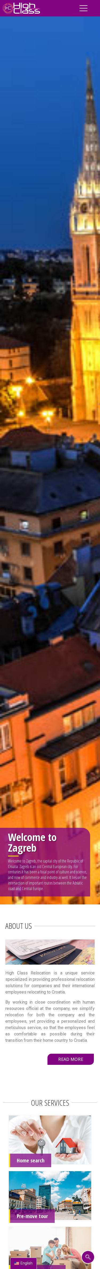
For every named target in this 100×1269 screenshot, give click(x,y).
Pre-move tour (32, 1216)
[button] (70, 1059)
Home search (31, 1160)
